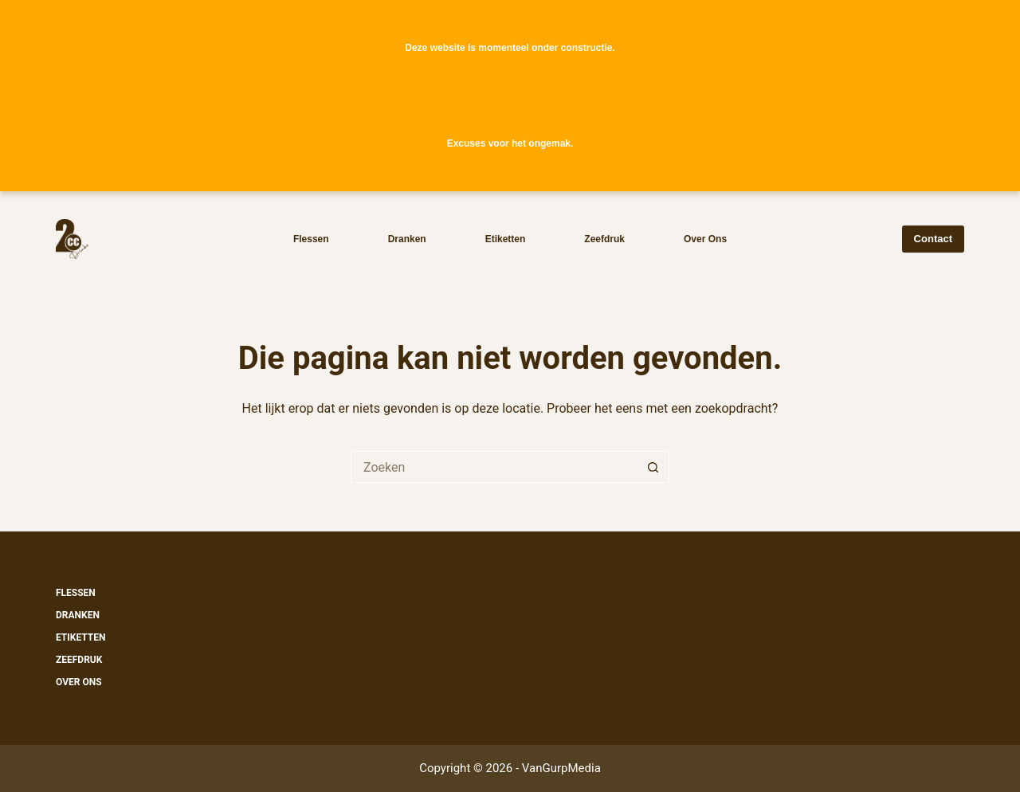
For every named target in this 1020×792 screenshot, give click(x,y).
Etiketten (505, 239)
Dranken (407, 239)
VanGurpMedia (561, 768)
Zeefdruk (604, 239)
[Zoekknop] (653, 467)
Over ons (705, 239)
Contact (933, 239)
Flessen (311, 239)
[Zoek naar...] (494, 467)
